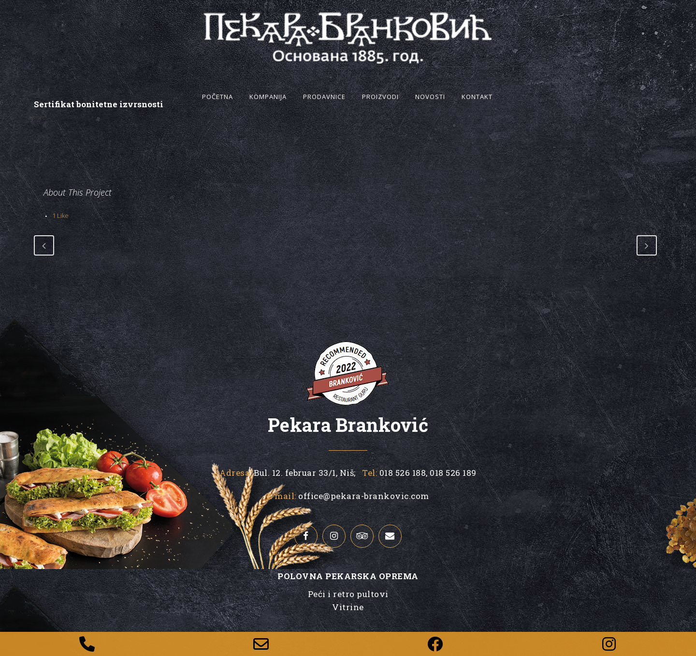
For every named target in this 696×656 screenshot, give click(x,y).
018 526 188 (401, 472)
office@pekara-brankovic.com (363, 495)
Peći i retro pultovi (348, 593)
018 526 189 (452, 472)
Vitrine (348, 607)
